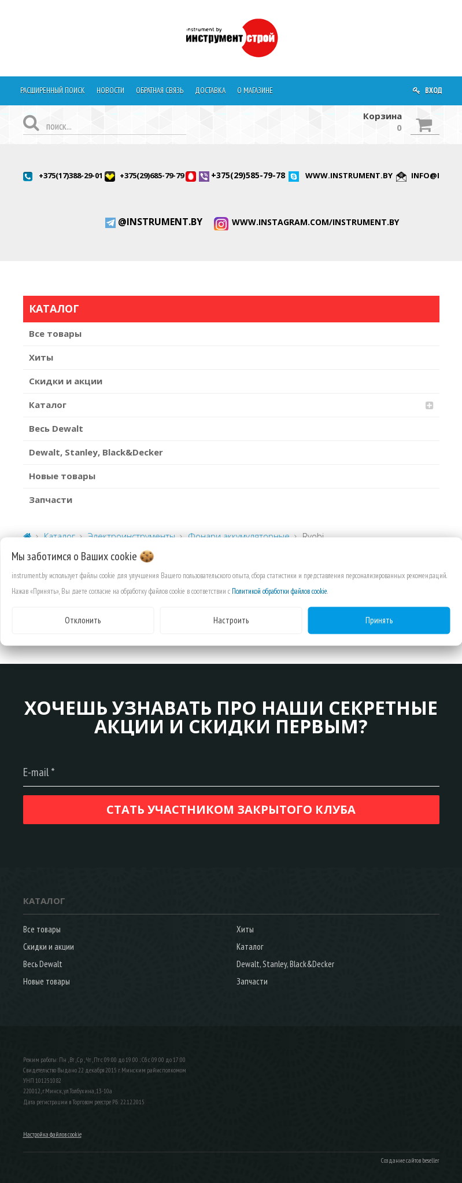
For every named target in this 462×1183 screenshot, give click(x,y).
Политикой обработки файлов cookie (279, 591)
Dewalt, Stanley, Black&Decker (96, 452)
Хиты (41, 357)
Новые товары (62, 476)
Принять (379, 620)
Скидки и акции (65, 381)
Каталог (47, 404)
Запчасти (50, 499)
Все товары (55, 333)
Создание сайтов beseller (410, 1160)
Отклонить (83, 620)
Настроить (231, 620)
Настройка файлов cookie (52, 1134)
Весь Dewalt (56, 428)
